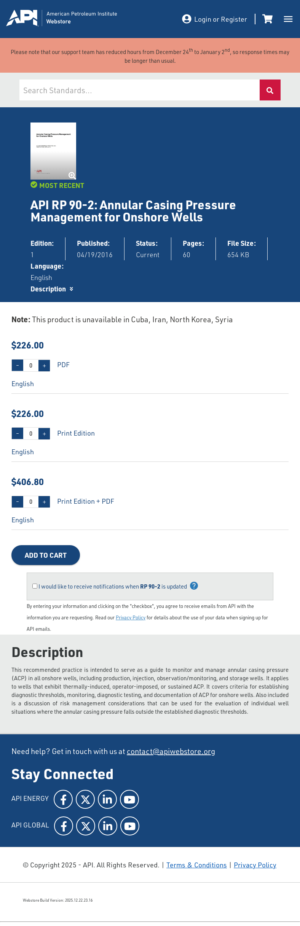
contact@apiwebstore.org (171, 751)
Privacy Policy (130, 617)
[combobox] (139, 90)
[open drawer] (288, 19)
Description (48, 288)
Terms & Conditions (196, 865)
